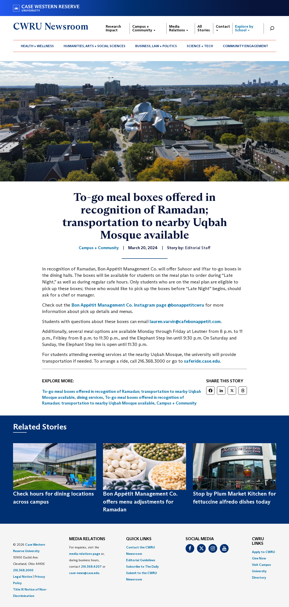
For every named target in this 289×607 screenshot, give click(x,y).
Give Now (259, 558)
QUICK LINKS (138, 539)
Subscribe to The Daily (142, 566)
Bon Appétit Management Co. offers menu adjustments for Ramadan (140, 501)
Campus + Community (143, 28)
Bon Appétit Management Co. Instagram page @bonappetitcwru (137, 305)
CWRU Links (258, 541)
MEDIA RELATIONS (87, 539)
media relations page (84, 554)
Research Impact (113, 28)
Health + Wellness (37, 46)
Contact (223, 27)
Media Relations (178, 28)
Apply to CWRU (263, 552)
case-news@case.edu (84, 573)
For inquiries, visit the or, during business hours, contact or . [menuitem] (87, 560)
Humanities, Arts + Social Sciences (94, 46)
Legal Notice (22, 577)
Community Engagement (245, 46)
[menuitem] (37, 46)
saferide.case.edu (202, 361)
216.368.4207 (91, 566)
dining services (90, 397)
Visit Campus (261, 565)
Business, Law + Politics (156, 46)
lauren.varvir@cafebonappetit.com (185, 321)
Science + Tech (200, 46)
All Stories (203, 28)
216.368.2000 (23, 570)
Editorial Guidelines (140, 560)
